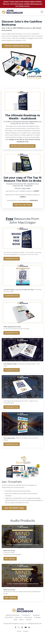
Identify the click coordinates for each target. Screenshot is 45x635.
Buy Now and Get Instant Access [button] (22, 146)
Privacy (25, 631)
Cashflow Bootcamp (13, 615)
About (21, 619)
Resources (18, 617)
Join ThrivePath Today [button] (14, 508)
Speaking (36, 615)
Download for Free (11, 258)
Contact (28, 619)
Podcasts (37, 617)
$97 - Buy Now (10, 558)
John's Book (9, 617)
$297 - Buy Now (10, 597)
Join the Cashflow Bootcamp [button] (17, 46)
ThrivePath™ (26, 615)
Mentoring (28, 617)
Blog (15, 619)
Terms (19, 631)
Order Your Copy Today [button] (22, 204)
